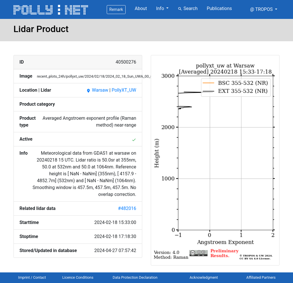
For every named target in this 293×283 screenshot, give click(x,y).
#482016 (127, 208)
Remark (116, 9)
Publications (219, 8)
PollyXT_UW (124, 90)
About (141, 8)
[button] (264, 9)
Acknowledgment (203, 277)
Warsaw (97, 90)
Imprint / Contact (32, 277)
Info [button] (160, 8)
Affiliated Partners (261, 277)
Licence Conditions (78, 277)
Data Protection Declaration (135, 277)
